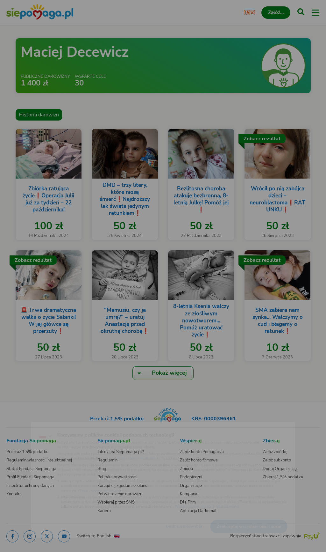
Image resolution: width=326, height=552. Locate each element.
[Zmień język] (17, 426)
